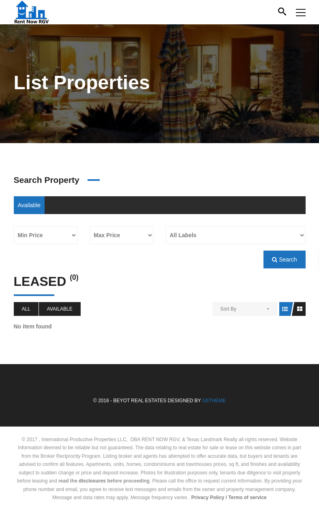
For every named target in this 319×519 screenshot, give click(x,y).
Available (29, 205)
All (26, 309)
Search (284, 259)
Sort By (228, 309)
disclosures (92, 481)
